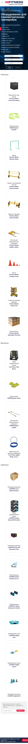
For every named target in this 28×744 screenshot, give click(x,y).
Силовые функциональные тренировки (10, 25)
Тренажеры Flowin (5, 29)
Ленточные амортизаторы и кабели (9, 31)
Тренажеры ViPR (5, 36)
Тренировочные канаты (6, 40)
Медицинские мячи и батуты (8, 38)
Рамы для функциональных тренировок (10, 45)
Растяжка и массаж (5, 42)
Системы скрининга (6, 51)
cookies (12, 738)
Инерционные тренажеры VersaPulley (10, 47)
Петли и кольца (5, 27)
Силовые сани (4, 49)
